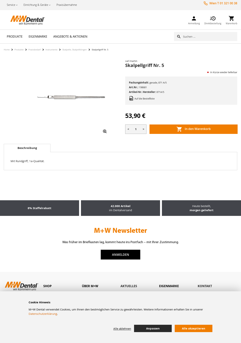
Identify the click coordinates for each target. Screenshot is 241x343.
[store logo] (22, 19)
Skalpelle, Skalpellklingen (74, 49)
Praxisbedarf (34, 49)
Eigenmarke (169, 286)
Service (11, 5)
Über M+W (90, 286)
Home (7, 49)
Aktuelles (128, 286)
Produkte (19, 49)
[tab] (27, 148)
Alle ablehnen (122, 328)
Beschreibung (27, 148)
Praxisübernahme (66, 5)
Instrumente (51, 49)
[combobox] (210, 36)
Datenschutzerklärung (43, 314)
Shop (47, 286)
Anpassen (153, 328)
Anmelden (120, 255)
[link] (194, 19)
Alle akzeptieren (193, 328)
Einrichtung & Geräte (36, 5)
